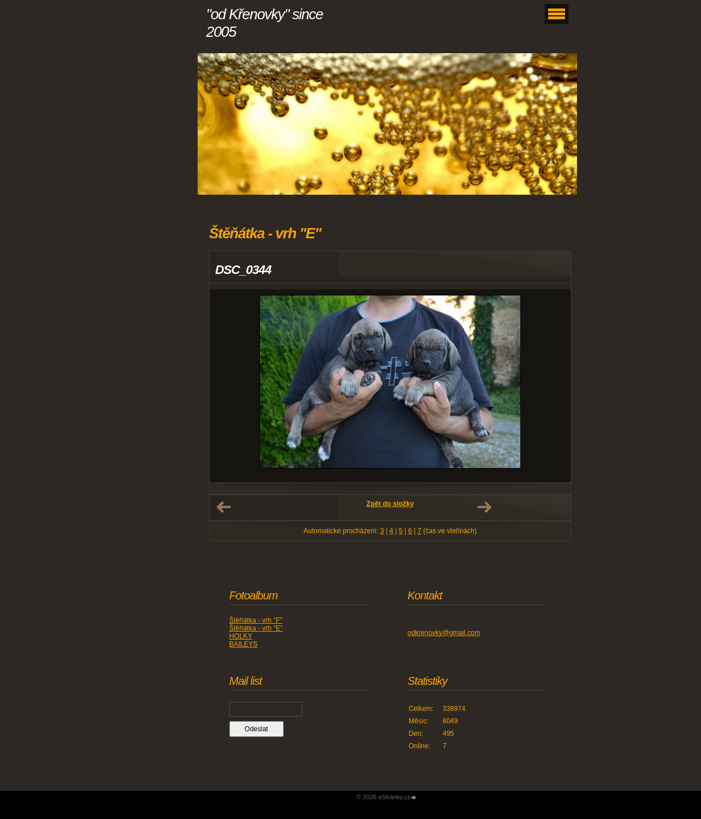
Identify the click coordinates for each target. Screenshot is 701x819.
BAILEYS (243, 644)
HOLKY (241, 636)
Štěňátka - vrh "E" (256, 628)
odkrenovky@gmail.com (444, 633)
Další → (484, 507)
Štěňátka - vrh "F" (256, 620)
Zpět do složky (389, 504)
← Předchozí (223, 507)
